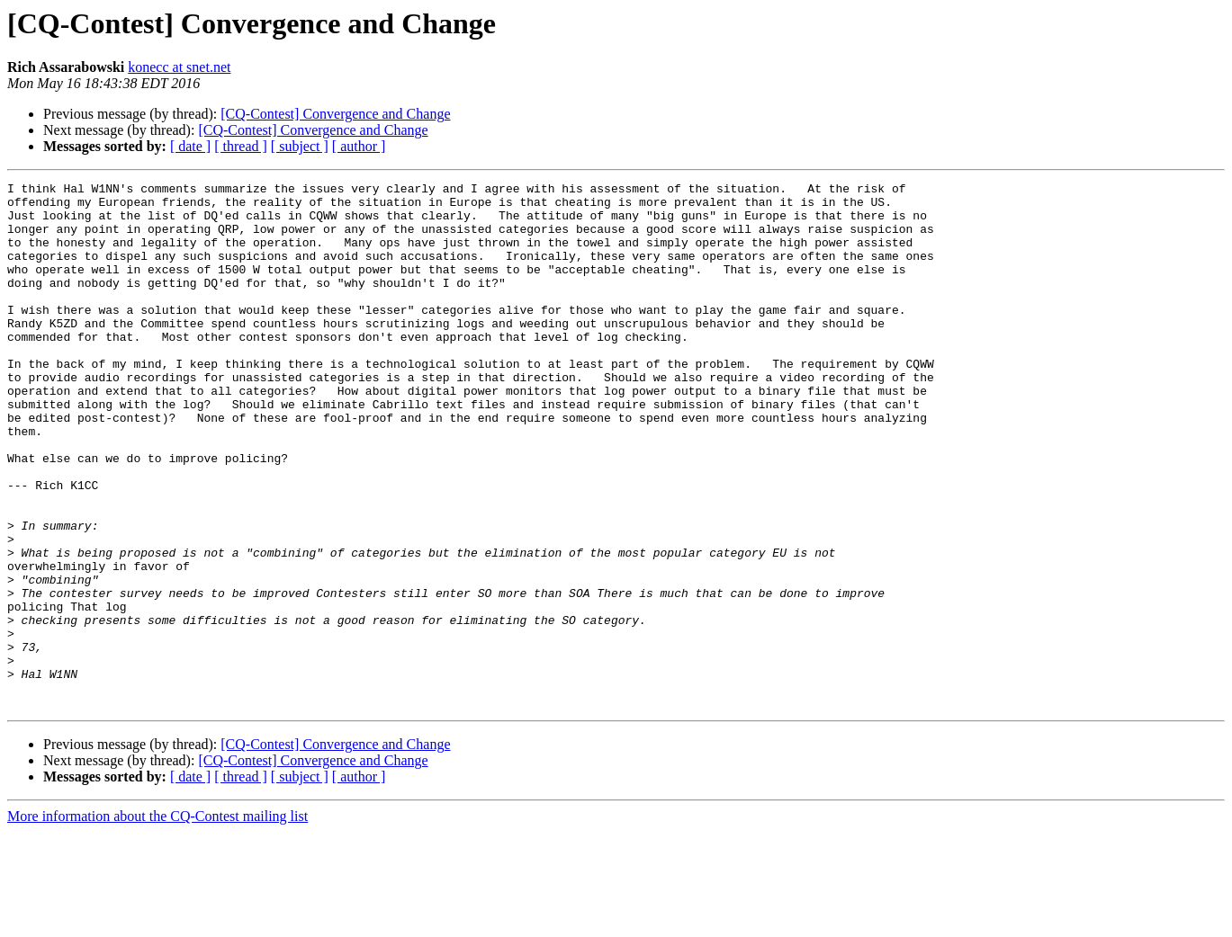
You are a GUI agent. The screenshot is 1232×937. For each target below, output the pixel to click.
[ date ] (190, 146)
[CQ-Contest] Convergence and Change (335, 113)
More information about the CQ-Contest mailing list (157, 921)
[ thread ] (240, 146)
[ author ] (359, 146)
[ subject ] (299, 146)
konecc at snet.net (179, 67)
